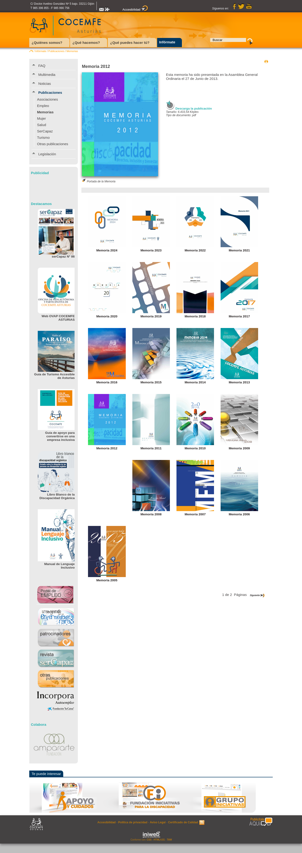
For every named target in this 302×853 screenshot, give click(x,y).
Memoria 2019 (150, 316)
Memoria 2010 (195, 448)
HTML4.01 (159, 839)
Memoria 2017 (239, 316)
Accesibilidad (106, 822)
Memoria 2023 (150, 250)
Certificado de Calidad (183, 822)
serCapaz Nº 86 (63, 256)
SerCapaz (45, 131)
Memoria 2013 (239, 382)
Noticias (44, 84)
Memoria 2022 (195, 250)
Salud (41, 125)
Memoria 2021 (239, 250)
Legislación (47, 154)
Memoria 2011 (150, 448)
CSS (149, 839)
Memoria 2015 (150, 382)
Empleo (43, 106)
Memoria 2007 (195, 514)
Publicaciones (56, 51)
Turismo (43, 137)
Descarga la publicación (194, 108)
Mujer (41, 118)
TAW (169, 839)
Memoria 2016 (106, 382)
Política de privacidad (132, 822)
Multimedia (46, 75)
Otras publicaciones (52, 144)
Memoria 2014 (195, 382)
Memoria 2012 (106, 448)
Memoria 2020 (106, 316)
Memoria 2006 (239, 514)
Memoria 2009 (239, 448)
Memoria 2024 (106, 250)
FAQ (41, 66)
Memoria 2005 (106, 580)
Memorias (72, 51)
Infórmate (40, 51)
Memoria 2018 (195, 316)
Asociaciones (47, 99)
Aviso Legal (158, 822)
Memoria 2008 (150, 514)
